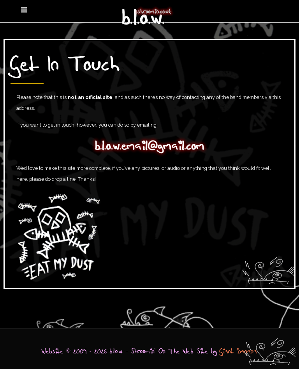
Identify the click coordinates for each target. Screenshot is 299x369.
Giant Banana (238, 351)
